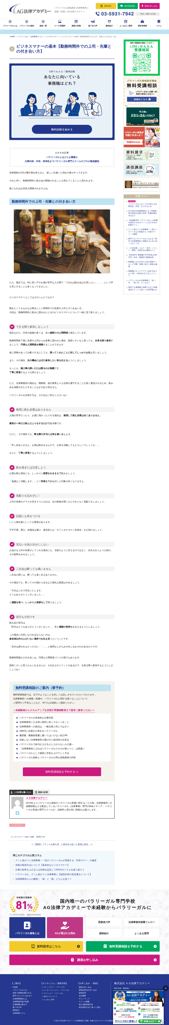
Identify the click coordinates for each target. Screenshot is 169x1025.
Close (166, 988)
